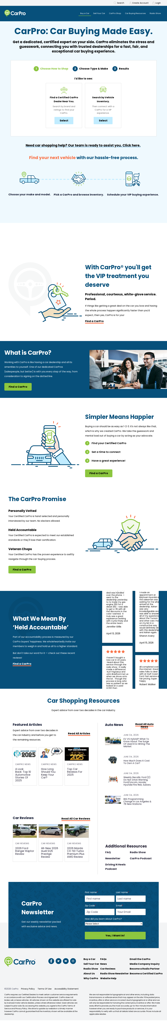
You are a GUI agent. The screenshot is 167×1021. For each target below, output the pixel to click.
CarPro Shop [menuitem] (112, 13)
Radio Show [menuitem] (155, 13)
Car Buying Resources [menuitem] (134, 13)
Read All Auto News (144, 725)
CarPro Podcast (141, 859)
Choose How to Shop (54, 69)
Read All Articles (79, 733)
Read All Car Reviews (75, 819)
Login (158, 3)
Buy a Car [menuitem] (80, 13)
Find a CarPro (94, 321)
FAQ (108, 853)
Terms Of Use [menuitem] (45, 989)
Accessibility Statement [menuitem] (66, 989)
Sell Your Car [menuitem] (95, 13)
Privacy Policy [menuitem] (28, 989)
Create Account (140, 3)
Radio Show (138, 853)
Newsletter (112, 859)
